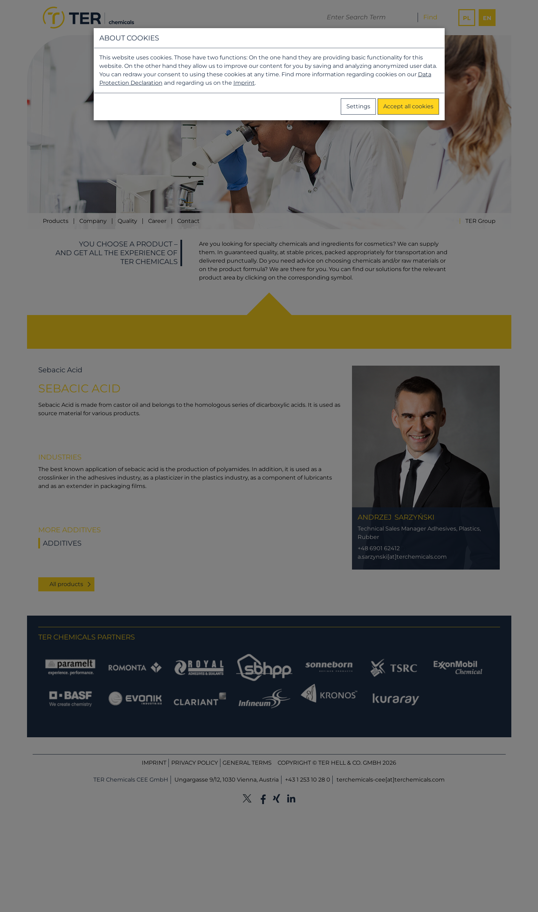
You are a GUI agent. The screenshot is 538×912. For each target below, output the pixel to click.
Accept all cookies (408, 106)
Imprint (244, 82)
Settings (358, 106)
